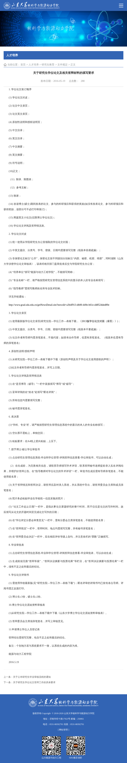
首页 (23, 64)
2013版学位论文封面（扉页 (97, 321)
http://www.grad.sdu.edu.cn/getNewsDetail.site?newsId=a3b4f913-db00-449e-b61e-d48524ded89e (59, 304)
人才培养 (34, 64)
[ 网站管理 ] (63, 729)
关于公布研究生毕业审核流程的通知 (32, 677)
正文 (73, 64)
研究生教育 (48, 64)
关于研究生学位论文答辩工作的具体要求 (34, 682)
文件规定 (62, 64)
